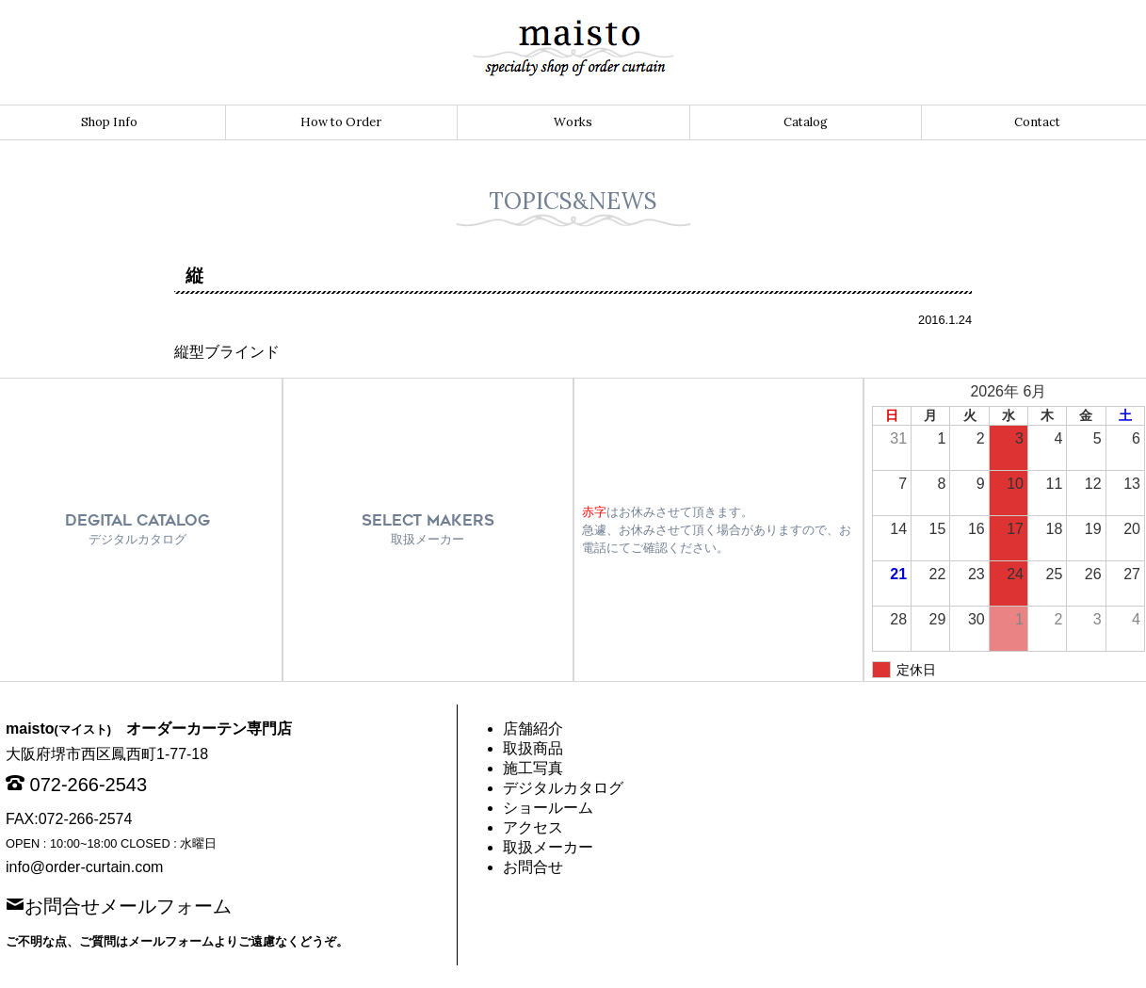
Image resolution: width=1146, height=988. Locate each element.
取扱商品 (533, 748)
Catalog (805, 122)
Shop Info (109, 122)
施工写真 (533, 768)
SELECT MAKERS (428, 528)
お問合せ (533, 867)
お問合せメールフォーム (128, 904)
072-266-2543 (89, 784)
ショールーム (548, 808)
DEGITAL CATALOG (137, 528)
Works (573, 122)
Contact (1037, 122)
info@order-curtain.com (84, 867)
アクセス (533, 827)
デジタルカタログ (563, 788)
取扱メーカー (548, 847)
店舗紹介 (533, 729)
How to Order (340, 122)
